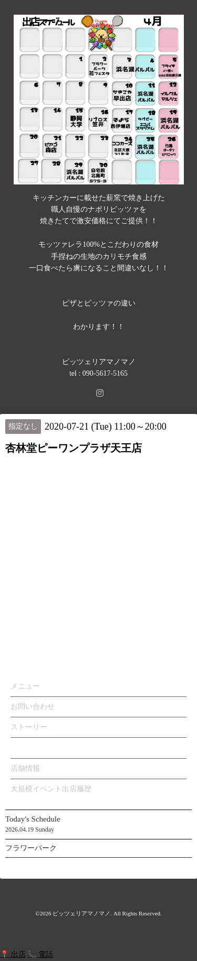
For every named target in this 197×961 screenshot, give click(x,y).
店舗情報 (25, 768)
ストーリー (29, 727)
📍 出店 (13, 954)
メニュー (25, 686)
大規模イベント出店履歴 (51, 789)
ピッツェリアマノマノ (81, 913)
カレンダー (29, 747)
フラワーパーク (31, 848)
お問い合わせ (33, 707)
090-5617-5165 (105, 373)
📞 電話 (40, 954)
